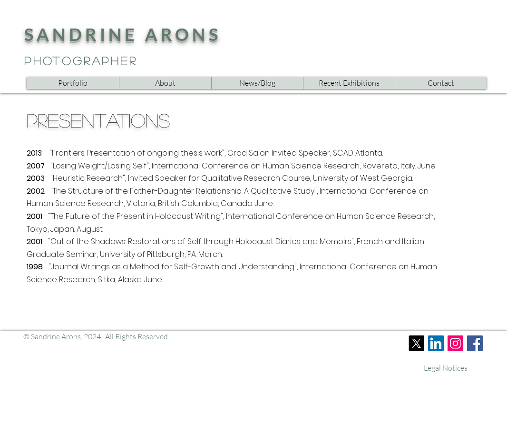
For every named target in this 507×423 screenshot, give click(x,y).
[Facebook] (475, 343)
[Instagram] (455, 343)
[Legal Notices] (445, 367)
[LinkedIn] (436, 343)
